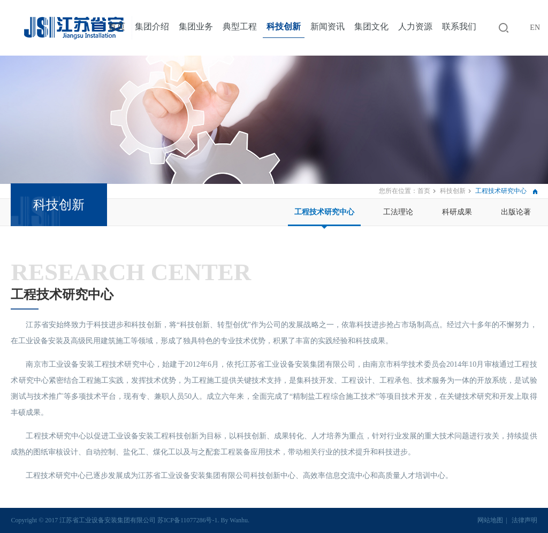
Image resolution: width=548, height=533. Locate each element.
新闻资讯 (327, 26)
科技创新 (284, 26)
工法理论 (398, 212)
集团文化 (371, 26)
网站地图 (490, 520)
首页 (116, 26)
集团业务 (196, 26)
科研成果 (457, 212)
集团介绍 (152, 26)
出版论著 (516, 212)
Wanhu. (239, 520)
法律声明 (524, 520)
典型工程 (240, 26)
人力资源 (415, 26)
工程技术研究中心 (324, 212)
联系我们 (459, 26)
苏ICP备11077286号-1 (187, 520)
